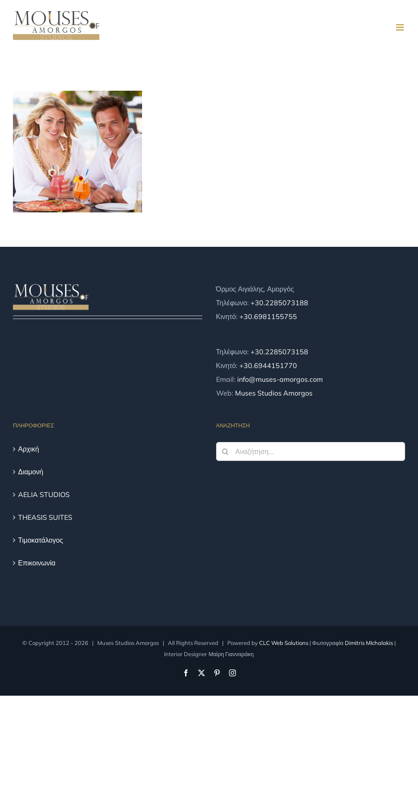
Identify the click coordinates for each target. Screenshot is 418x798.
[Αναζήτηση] (225, 451)
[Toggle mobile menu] (400, 27)
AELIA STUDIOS (44, 494)
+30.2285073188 (279, 302)
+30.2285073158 (279, 351)
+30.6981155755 (268, 316)
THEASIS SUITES (45, 517)
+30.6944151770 (268, 365)
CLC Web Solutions (283, 642)
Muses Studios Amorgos (274, 393)
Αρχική (28, 449)
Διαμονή (30, 471)
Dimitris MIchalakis (369, 642)
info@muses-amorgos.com (280, 379)
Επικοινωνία (37, 563)
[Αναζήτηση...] (311, 451)
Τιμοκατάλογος (40, 540)
